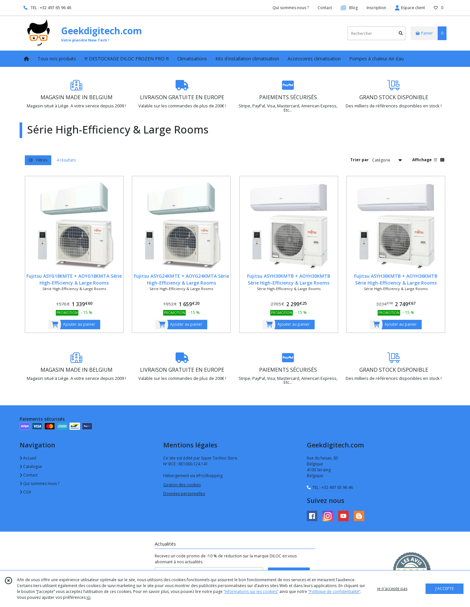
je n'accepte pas (392, 588)
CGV (25, 492)
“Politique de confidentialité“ (334, 591)
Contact (325, 7)
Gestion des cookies (182, 485)
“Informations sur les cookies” (251, 591)
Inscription (376, 7)
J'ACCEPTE (444, 588)
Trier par (359, 160)
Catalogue (31, 466)
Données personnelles (184, 493)
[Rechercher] (401, 33)
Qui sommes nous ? (39, 483)
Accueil (28, 458)
